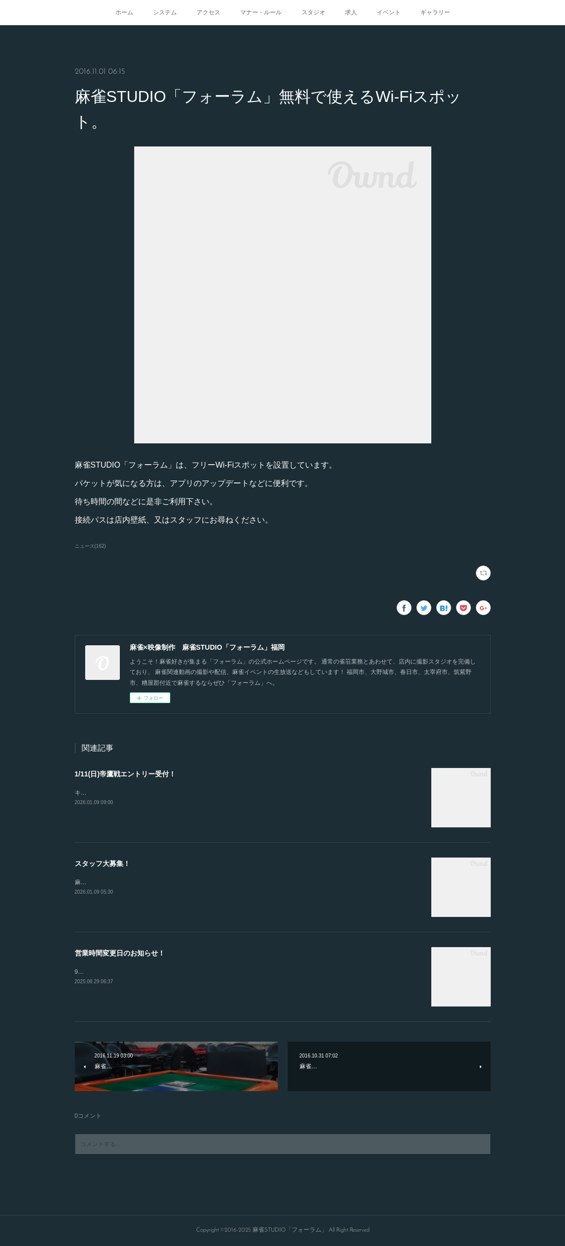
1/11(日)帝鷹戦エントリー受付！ (125, 774)
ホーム (124, 12)
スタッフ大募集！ (102, 863)
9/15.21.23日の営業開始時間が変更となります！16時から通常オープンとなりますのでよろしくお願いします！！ (226, 971)
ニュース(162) (90, 546)
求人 (351, 12)
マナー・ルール (261, 12)
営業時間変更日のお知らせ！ (120, 953)
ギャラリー (435, 12)
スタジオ (313, 12)
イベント (389, 12)
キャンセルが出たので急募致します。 (125, 792)
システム (165, 12)
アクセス (208, 12)
